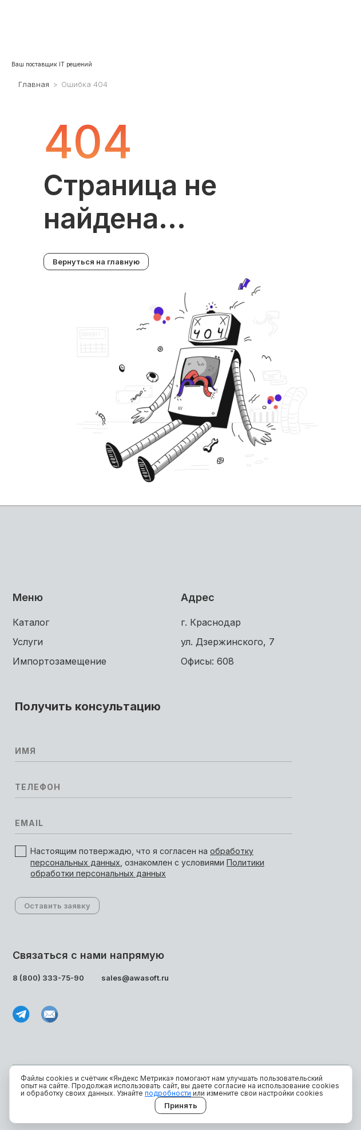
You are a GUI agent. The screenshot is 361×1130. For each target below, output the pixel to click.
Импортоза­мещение (59, 661)
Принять (180, 1105)
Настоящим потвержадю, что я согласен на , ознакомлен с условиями (147, 862)
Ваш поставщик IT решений (51, 64)
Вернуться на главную (96, 261)
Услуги (28, 641)
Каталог (31, 622)
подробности (168, 1093)
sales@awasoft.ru (135, 977)
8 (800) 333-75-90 (48, 977)
